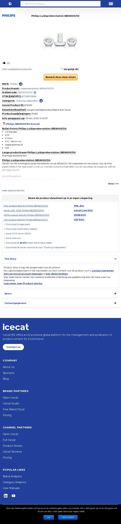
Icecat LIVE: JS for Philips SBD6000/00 (24, 210)
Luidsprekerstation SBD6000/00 (37, 88)
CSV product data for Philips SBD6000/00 (26, 219)
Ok (48, 517)
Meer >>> (113, 183)
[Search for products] (60, 3)
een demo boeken (57, 273)
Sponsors (8, 373)
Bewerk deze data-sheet (61, 77)
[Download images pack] (17, 224)
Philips (13, 83)
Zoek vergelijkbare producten (17, 69)
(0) (8, 63)
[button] (10, 3)
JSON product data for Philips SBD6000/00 (26, 215)
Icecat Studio (11, 403)
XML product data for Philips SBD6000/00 (26, 205)
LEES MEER (68, 517)
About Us (8, 367)
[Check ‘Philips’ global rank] (21, 84)
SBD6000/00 (25, 92)
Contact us (13, 347)
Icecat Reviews (12, 451)
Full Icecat (9, 440)
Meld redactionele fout (13, 190)
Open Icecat (10, 397)
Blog (6, 378)
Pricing (7, 415)
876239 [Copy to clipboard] (28, 105)
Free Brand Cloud (13, 409)
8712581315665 (29, 96)
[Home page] (16, 327)
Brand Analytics (12, 476)
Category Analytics (14, 482)
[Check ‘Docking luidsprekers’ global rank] (41, 100)
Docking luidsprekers (27, 100)
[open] (35, 92)
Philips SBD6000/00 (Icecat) (23, 124)
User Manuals (11, 488)
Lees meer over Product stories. (23, 283)
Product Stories (12, 445)
